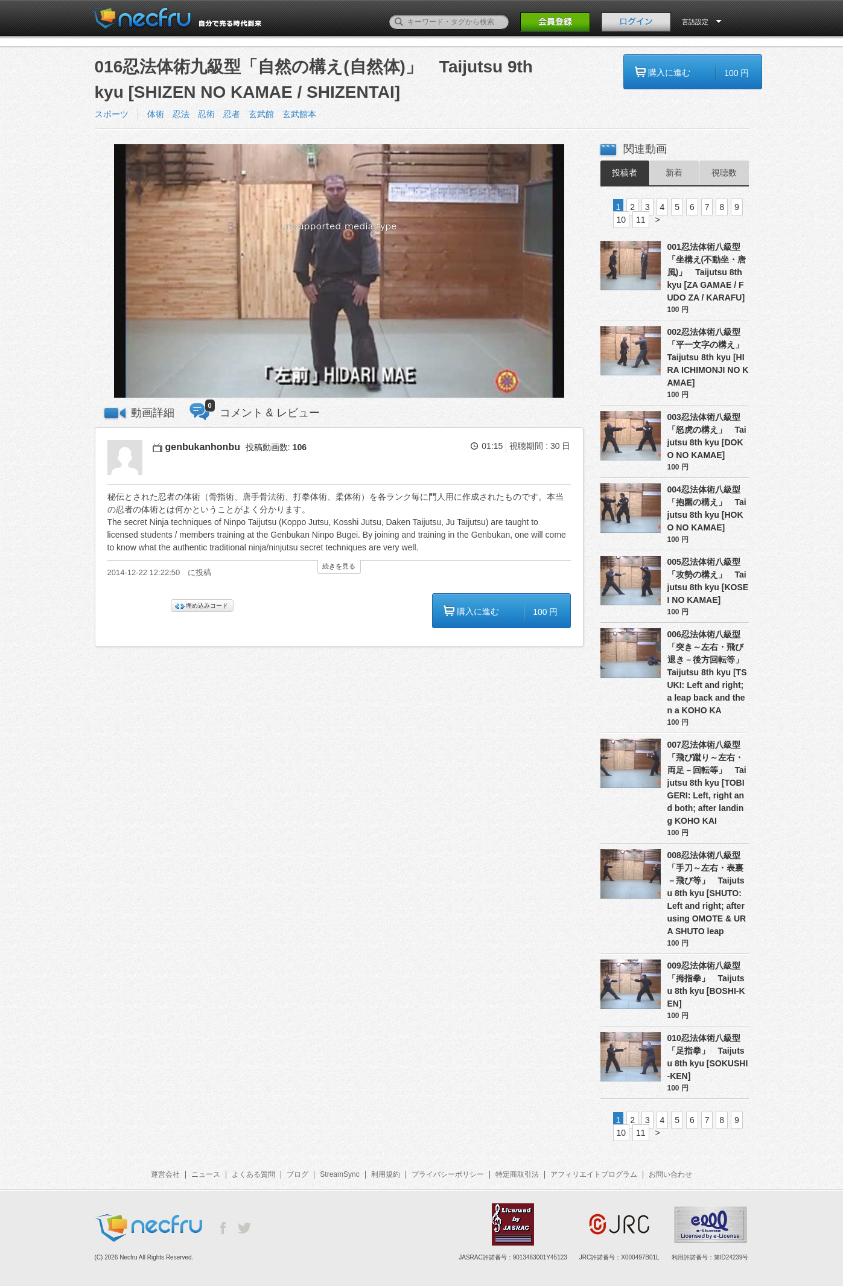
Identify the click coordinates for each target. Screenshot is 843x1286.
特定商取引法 (517, 1174)
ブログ (297, 1174)
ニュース (205, 1174)
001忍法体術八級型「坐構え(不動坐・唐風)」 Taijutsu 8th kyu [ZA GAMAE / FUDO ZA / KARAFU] (706, 272)
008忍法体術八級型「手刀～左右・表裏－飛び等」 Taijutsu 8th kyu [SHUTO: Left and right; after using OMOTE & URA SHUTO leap (706, 893)
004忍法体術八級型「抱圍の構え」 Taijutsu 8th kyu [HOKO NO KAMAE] (706, 508)
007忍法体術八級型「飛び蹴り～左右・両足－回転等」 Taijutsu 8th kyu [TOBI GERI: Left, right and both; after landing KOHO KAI (706, 783)
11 (641, 219)
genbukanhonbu (202, 447)
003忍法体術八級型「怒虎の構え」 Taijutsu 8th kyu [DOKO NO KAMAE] (706, 436)
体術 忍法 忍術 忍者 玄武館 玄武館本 (231, 114)
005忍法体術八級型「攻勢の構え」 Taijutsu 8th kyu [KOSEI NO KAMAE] (708, 581)
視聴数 (724, 172)
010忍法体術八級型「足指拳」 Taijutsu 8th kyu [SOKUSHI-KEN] (707, 1057)
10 (621, 219)
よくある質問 (253, 1174)
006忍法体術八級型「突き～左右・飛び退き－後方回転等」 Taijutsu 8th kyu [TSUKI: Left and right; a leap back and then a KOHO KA (708, 672)
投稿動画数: (276, 447)
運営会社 (165, 1174)
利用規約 (385, 1174)
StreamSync (339, 1174)
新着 (674, 172)
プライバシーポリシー (448, 1174)
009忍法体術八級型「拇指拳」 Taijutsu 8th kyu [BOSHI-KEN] (706, 984)
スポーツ (112, 114)
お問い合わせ (670, 1174)
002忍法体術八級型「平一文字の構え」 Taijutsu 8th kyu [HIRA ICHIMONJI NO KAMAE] (708, 357)
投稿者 (624, 172)
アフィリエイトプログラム (593, 1174)
